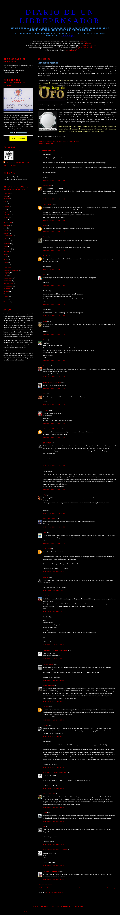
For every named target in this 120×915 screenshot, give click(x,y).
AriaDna (45, 256)
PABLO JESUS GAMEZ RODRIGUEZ (55, 650)
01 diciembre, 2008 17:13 (53, 736)
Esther (45, 321)
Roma (5, 275)
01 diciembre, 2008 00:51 (53, 572)
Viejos (5, 299)
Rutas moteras (8, 278)
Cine (5, 201)
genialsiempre (47, 443)
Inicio (78, 888)
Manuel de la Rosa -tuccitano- (52, 382)
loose (44, 394)
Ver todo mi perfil (11, 165)
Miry (44, 495)
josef (44, 225)
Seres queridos (8, 286)
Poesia (6, 257)
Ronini (45, 237)
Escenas (6, 217)
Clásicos (6, 206)
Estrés (5, 220)
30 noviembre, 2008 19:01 (54, 405)
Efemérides (7, 214)
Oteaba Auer (47, 366)
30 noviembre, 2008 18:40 (54, 377)
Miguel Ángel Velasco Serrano (52, 429)
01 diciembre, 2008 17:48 (53, 788)
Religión (6, 273)
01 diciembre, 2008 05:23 (53, 645)
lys (44, 826)
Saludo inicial (8, 281)
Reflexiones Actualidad (11, 270)
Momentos (7, 244)
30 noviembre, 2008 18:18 (54, 316)
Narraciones (7, 249)
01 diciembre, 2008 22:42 (53, 821)
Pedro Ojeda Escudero (49, 518)
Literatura (6, 241)
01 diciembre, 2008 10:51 (53, 659)
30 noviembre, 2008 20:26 (54, 437)
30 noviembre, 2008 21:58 (54, 527)
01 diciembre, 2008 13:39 (53, 701)
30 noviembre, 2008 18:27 (54, 334)
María (45, 274)
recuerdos (6, 265)
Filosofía (6, 225)
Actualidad (7, 193)
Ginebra (45, 725)
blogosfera (7, 198)
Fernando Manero (48, 685)
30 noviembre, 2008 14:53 (54, 232)
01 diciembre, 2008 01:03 (53, 590)
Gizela (45, 340)
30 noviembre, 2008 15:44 (54, 250)
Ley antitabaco (8, 236)
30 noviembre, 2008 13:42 (54, 199)
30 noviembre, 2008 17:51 (54, 304)
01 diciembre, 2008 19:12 (53, 807)
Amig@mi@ (47, 185)
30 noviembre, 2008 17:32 (54, 285)
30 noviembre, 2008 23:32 (54, 543)
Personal (50, 143)
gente (5, 228)
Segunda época (8, 283)
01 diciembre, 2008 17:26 (53, 767)
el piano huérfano (48, 664)
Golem (45, 812)
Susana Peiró (47, 548)
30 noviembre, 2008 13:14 (54, 180)
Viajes (5, 294)
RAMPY (45, 410)
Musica (6, 246)
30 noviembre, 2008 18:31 (54, 360)
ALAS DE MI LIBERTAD (51, 871)
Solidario (6, 291)
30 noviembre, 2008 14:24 (54, 220)
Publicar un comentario (45, 885)
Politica (6, 259)
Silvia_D (45, 577)
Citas (5, 204)
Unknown (46, 706)
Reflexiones (7, 267)
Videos (6, 296)
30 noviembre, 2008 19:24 (54, 423)
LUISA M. (46, 596)
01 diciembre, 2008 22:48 (53, 844)
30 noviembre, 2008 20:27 (54, 466)
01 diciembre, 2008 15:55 (53, 720)
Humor (6, 233)
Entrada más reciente (44, 888)
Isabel (45, 532)
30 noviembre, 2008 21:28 (54, 513)
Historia (6, 230)
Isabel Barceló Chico (49, 794)
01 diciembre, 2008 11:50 (53, 680)
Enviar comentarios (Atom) (54, 892)
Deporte (6, 212)
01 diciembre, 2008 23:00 (53, 866)
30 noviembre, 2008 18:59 (54, 388)
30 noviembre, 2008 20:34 (54, 489)
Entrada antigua (111, 888)
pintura (6, 254)
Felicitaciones (8, 222)
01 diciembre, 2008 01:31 (53, 612)
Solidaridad (7, 288)
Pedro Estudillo (47, 204)
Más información (18, 138)
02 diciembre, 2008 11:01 (53, 880)
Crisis (5, 209)
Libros (6, 238)
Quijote (6, 262)
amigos (6, 196)
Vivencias (6, 302)
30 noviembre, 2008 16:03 (54, 269)
